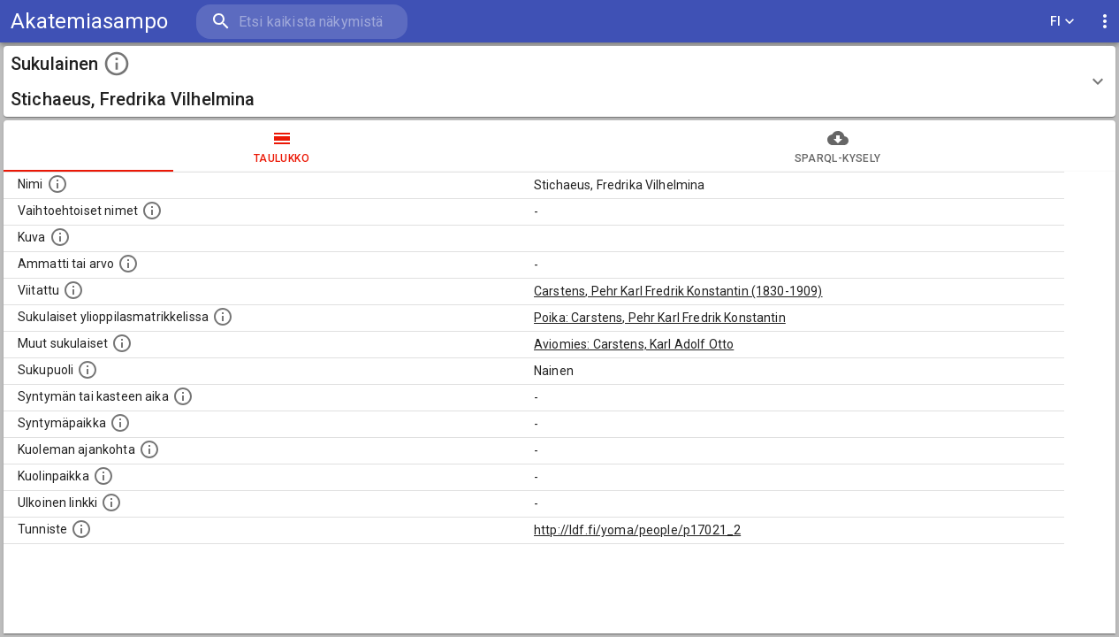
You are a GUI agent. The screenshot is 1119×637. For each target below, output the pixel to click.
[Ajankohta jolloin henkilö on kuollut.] (149, 449)
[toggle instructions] (117, 64)
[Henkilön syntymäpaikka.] (120, 423)
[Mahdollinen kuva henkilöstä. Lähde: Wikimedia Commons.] (60, 237)
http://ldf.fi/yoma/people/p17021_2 (637, 530)
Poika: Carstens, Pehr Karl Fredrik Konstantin (660, 318)
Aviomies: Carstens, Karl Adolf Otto (634, 344)
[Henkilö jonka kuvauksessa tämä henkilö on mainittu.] (73, 290)
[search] (300, 21)
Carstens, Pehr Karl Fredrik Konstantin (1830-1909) (678, 291)
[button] (559, 81)
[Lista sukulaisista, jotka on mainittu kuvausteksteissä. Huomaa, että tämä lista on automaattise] (122, 343)
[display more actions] (1105, 21)
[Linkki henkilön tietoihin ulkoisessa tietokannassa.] (111, 502)
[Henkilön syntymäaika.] (183, 396)
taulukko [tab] (282, 146)
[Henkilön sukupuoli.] (87, 370)
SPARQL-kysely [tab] (837, 146)
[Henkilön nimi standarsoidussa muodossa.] (57, 184)
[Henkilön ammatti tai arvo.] (128, 263)
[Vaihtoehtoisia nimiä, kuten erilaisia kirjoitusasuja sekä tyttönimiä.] (152, 210)
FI (1062, 21)
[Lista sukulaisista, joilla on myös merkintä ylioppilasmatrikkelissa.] (223, 317)
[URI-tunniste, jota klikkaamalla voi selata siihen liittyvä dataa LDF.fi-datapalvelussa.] (81, 529)
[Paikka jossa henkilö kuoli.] (103, 476)
